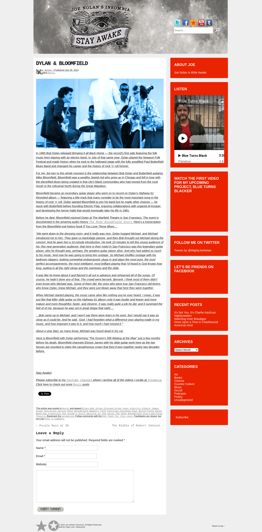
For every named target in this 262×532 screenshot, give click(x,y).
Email (39, 456)
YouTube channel (79, 380)
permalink (68, 416)
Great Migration (46, 411)
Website (41, 464)
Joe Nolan (46, 70)
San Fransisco (52, 413)
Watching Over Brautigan (190, 318)
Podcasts (180, 393)
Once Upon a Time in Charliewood (196, 322)
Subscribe (182, 417)
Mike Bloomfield (77, 411)
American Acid (183, 325)
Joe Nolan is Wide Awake (190, 72)
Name (40, 448)
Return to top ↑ (218, 526)
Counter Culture (184, 384)
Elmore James (150, 408)
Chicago (108, 408)
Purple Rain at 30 (52, 425)
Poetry (178, 396)
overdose (125, 411)
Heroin (62, 411)
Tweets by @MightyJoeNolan (193, 250)
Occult (178, 390)
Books (178, 377)
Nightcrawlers (183, 315)
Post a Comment (54, 418)
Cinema (179, 380)
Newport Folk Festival (103, 411)
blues (85, 408)
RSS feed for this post (117, 416)
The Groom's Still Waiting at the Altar (88, 413)
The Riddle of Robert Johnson (137, 425)
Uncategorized (183, 400)
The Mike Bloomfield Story (110, 222)
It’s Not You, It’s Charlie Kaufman (195, 312)
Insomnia (154, 380)
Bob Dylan (96, 408)
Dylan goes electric (128, 408)
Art (176, 374)
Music (51, 73)
